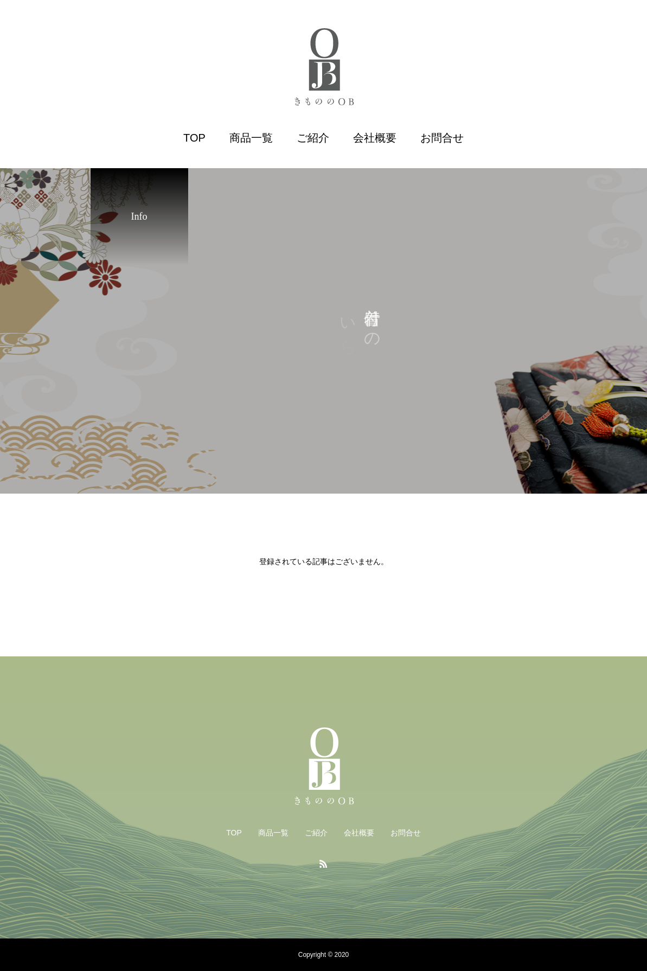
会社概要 (374, 138)
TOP (194, 138)
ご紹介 (313, 138)
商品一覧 (251, 138)
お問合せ (442, 138)
